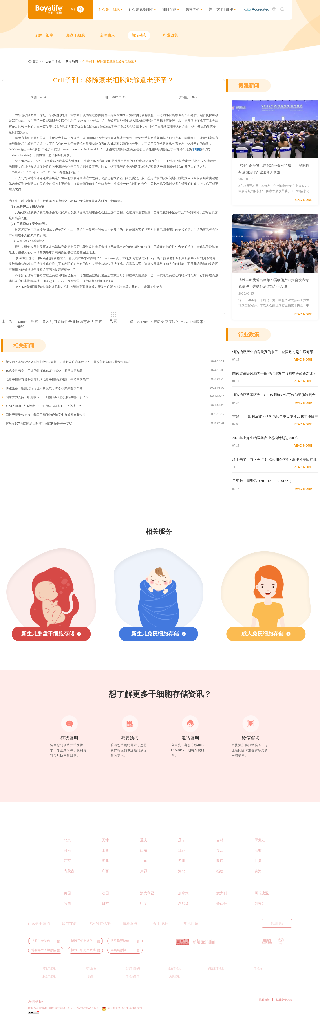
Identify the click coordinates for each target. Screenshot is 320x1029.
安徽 (258, 859)
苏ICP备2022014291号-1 (85, 1017)
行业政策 (170, 35)
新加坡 (183, 912)
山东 (143, 859)
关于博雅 (160, 932)
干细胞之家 (123, 1011)
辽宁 (181, 849)
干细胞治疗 (132, 985)
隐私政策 (264, 1008)
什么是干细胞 (109, 9)
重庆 (143, 849)
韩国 (67, 912)
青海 (258, 880)
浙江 (219, 859)
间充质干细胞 (216, 977)
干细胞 (258, 977)
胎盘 (90, 985)
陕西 (219, 870)
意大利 (221, 902)
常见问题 (190, 932)
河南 (67, 859)
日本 (105, 912)
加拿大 (183, 902)
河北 (181, 880)
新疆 (143, 880)
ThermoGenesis (54, 1011)
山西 (105, 859)
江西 (67, 870)
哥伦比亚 (262, 902)
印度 (143, 912)
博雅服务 (130, 932)
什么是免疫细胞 (141, 9)
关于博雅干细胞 (220, 9)
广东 (143, 870)
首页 (35, 61)
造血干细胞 (174, 977)
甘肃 (258, 870)
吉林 (219, 849)
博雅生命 (91, 977)
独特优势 (192, 9)
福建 (219, 880)
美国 (67, 902)
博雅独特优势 (99, 932)
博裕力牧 (90, 1011)
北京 (67, 849)
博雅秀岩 (106, 1011)
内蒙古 (69, 880)
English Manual (222, 932)
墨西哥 (221, 912)
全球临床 (107, 35)
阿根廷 (260, 912)
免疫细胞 (174, 985)
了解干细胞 (44, 35)
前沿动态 (139, 35)
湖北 (105, 870)
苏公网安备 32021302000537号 (126, 1017)
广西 (105, 880)
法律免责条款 (284, 1008)
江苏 (181, 859)
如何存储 (169, 9)
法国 (105, 902)
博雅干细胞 (49, 977)
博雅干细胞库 (133, 977)
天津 (105, 849)
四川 (181, 870)
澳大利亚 (147, 902)
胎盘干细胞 (75, 35)
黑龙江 (260, 849)
